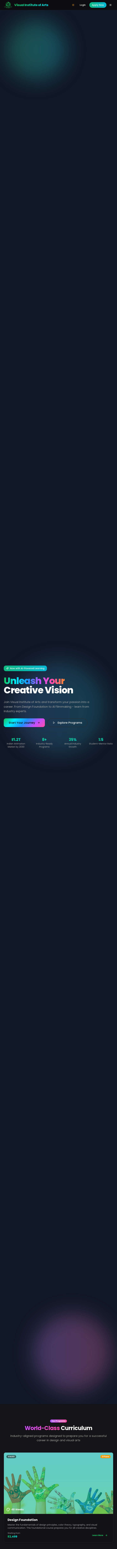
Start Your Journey (24, 723)
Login (83, 5)
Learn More (100, 1535)
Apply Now (98, 5)
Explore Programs (67, 723)
